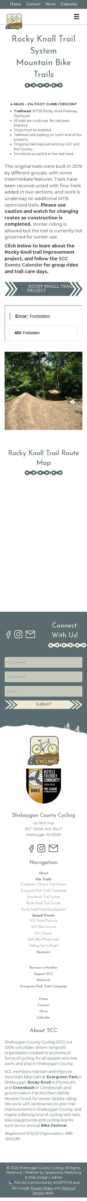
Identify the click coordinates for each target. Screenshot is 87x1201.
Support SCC (43, 974)
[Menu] (76, 16)
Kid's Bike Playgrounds (43, 939)
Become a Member (43, 967)
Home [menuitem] (15, 4)
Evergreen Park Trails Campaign (43, 890)
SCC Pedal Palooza (43, 921)
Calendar (43, 1017)
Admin (57, 1177)
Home (43, 999)
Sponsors (43, 952)
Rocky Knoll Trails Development (44, 909)
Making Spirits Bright (43, 946)
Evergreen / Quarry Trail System (43, 884)
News (43, 1011)
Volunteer (44, 980)
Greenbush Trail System (43, 897)
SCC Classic (43, 933)
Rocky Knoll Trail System (43, 903)
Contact (44, 1005)
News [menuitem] (50, 4)
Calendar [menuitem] (69, 4)
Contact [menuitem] (33, 4)
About (43, 873)
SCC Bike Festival (43, 927)
